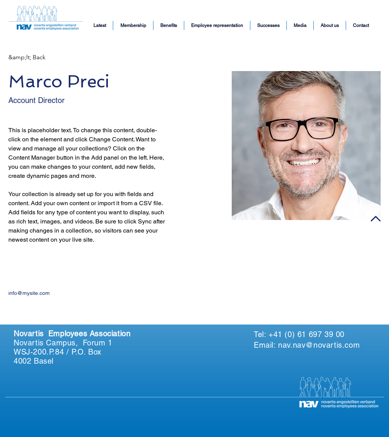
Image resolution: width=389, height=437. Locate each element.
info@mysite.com (29, 293)
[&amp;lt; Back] (27, 57)
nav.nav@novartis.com (319, 345)
